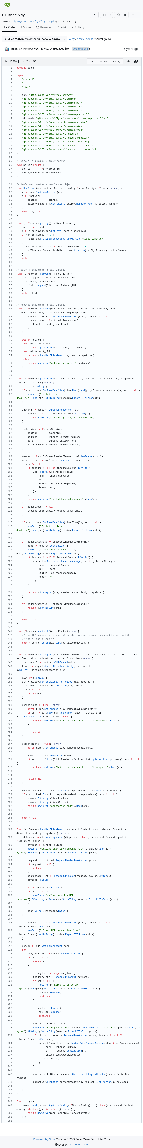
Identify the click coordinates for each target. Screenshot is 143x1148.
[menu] (61, 1144)
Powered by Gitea (44, 1139)
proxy (80, 39)
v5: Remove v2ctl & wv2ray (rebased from (45, 48)
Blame (103, 61)
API (86, 1144)
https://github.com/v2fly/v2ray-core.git (33, 21)
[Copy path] (109, 39)
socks (89, 39)
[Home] (7, 4)
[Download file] (128, 61)
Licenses (75, 1144)
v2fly (21, 15)
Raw (92, 61)
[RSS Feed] (94, 15)
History (116, 61)
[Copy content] (136, 61)
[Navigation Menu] (137, 5)
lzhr (11, 15)
